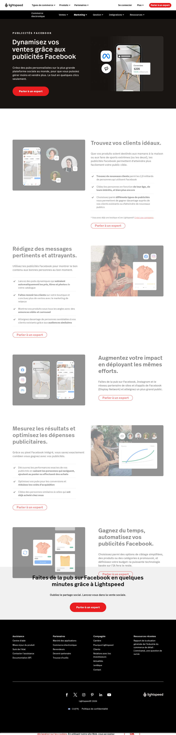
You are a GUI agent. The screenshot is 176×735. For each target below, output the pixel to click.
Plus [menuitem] (139, 5)
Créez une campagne (143, 217)
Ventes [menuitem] (62, 14)
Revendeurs (59, 649)
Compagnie (99, 636)
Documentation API (22, 657)
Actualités (98, 661)
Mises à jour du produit (24, 645)
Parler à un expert (160, 5)
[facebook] (66, 694)
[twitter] (75, 694)
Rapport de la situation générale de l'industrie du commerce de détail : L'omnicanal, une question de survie (148, 647)
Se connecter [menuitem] (125, 5)
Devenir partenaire (62, 653)
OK (132, 731)
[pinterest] (92, 694)
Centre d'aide (19, 640)
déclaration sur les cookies (52, 731)
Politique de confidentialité (95, 709)
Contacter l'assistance (23, 653)
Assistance (18, 636)
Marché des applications (64, 640)
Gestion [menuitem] (97, 14)
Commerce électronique (65, 645)
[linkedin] (100, 694)
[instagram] (83, 694)
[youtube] (109, 694)
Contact (97, 669)
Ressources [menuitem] (136, 14)
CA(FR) (75, 709)
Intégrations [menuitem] (115, 14)
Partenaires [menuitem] (80, 5)
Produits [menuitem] (63, 5)
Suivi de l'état (19, 649)
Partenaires (59, 636)
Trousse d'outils (60, 657)
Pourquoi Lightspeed (103, 645)
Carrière (97, 640)
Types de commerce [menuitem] (42, 5)
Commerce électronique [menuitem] (38, 15)
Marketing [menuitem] (79, 14)
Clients (96, 649)
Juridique (97, 665)
